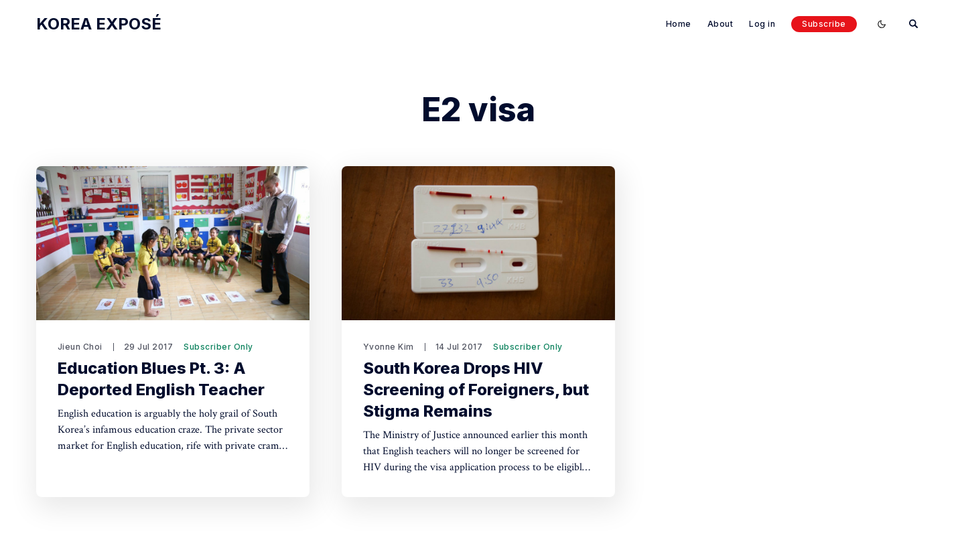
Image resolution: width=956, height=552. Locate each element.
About (720, 24)
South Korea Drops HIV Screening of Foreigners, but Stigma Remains (476, 389)
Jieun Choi (80, 347)
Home (678, 24)
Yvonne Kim (388, 347)
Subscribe (824, 24)
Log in (762, 24)
